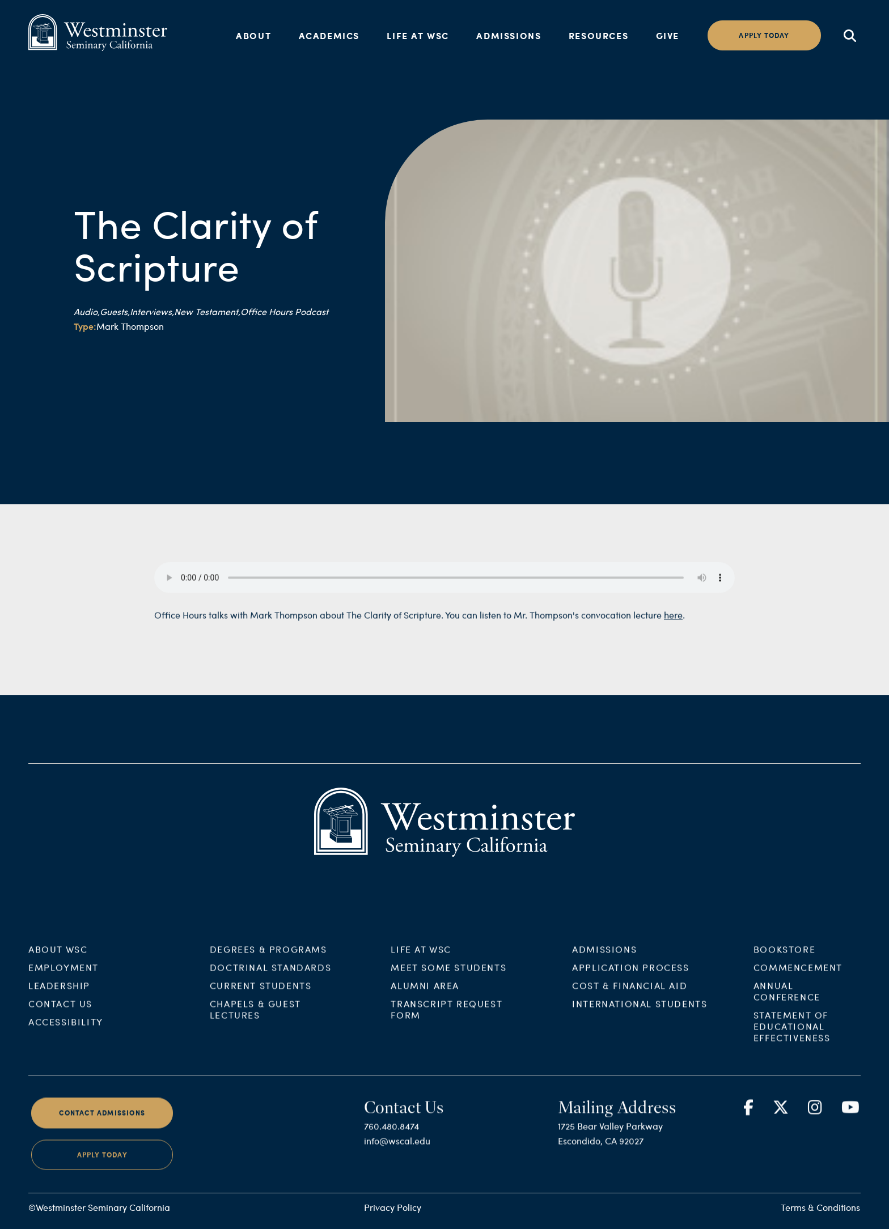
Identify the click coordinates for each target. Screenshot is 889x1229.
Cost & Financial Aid (629, 994)
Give (667, 35)
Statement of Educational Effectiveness (792, 1034)
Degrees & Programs (268, 957)
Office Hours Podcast (284, 311)
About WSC (57, 957)
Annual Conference (786, 999)
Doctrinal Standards (270, 975)
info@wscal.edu (397, 1149)
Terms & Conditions (820, 1207)
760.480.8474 (391, 1134)
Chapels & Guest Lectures (255, 1017)
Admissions (508, 35)
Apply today (764, 35)
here (673, 623)
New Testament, (207, 311)
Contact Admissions (102, 1121)
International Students (639, 1012)
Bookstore (784, 957)
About (253, 35)
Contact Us (60, 1012)
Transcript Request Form (446, 1017)
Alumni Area (425, 994)
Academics (329, 35)
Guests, (115, 311)
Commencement (798, 975)
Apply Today (102, 1162)
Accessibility (65, 1030)
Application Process (630, 975)
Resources (598, 35)
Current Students (261, 994)
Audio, (87, 311)
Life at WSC (418, 35)
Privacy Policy (392, 1207)
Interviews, (152, 311)
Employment (63, 975)
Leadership (59, 994)
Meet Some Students (448, 975)
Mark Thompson (130, 326)
